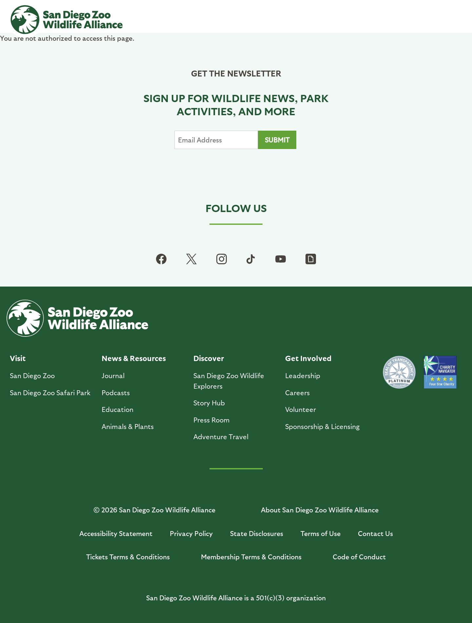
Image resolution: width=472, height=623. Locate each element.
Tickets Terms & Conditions (128, 556)
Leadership (302, 375)
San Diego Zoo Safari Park (50, 392)
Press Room (211, 420)
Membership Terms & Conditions (251, 556)
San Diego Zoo (32, 375)
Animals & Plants (128, 426)
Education (117, 409)
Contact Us (375, 533)
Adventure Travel (220, 436)
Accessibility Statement (115, 533)
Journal (113, 375)
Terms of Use (321, 533)
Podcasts (116, 392)
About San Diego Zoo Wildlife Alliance (320, 509)
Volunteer (300, 409)
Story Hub (209, 402)
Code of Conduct (359, 556)
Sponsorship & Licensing (322, 426)
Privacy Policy (191, 533)
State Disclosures (256, 533)
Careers (297, 392)
